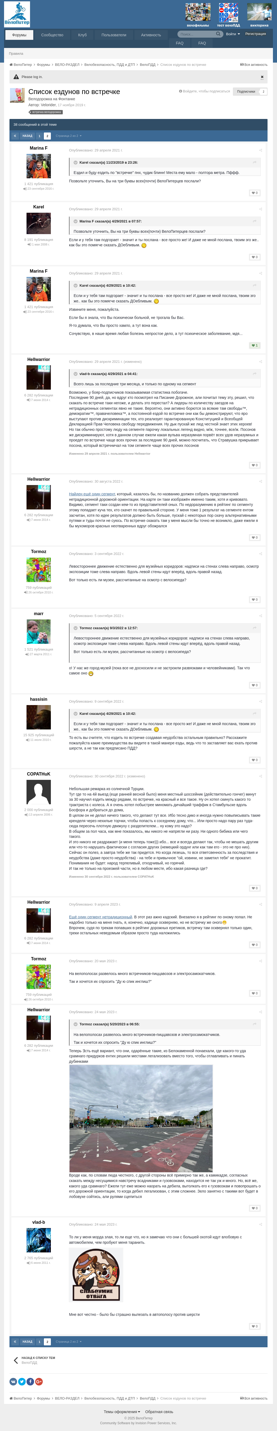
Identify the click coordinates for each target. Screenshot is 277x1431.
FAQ (179, 43)
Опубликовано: (96, 150)
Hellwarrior (38, 359)
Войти (233, 34)
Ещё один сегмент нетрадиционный (101, 917)
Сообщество (52, 35)
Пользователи (113, 35)
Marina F (39, 148)
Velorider (48, 105)
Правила (16, 53)
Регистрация (255, 34)
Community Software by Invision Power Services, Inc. (138, 1423)
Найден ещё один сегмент (93, 494)
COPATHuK (39, 774)
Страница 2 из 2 (68, 135)
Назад (27, 135)
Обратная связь (159, 1412)
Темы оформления (122, 1412)
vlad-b (85, 374)
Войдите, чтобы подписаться (206, 91)
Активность (151, 35)
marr (39, 613)
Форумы (19, 35)
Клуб (82, 35)
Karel (84, 162)
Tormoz (39, 551)
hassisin (38, 699)
